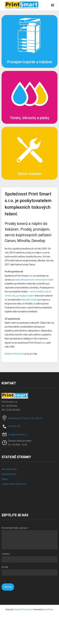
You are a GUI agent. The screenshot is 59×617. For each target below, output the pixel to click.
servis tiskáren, (37, 291)
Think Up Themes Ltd (23, 609)
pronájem (29, 295)
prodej (19, 295)
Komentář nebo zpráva (15, 527)
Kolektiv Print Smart (14, 354)
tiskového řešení (29, 299)
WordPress (48, 609)
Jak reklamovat (9, 469)
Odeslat (8, 587)
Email (5, 567)
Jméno (6, 553)
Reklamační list (9, 474)
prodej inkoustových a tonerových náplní (33, 279)
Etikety (5, 479)
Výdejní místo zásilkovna (14, 484)
